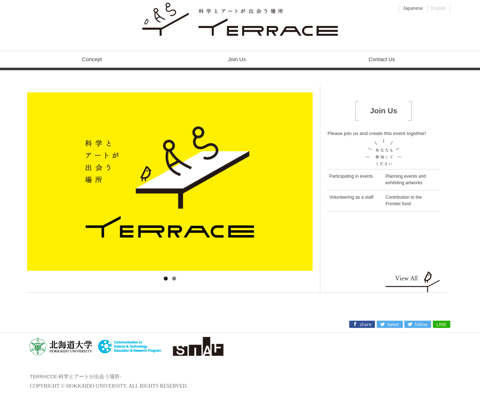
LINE (442, 324)
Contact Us (382, 59)
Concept (92, 59)
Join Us (237, 59)
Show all (412, 281)
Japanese (413, 8)
